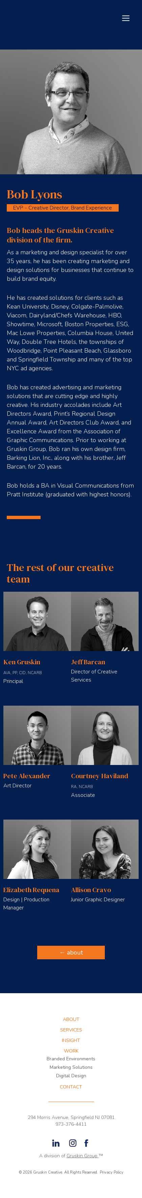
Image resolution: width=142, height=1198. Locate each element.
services (71, 1030)
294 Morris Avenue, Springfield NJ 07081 (71, 1117)
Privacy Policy (111, 1172)
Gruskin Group (83, 1156)
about (71, 1019)
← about (71, 952)
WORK (71, 1051)
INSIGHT (71, 1040)
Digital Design (71, 1076)
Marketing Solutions (71, 1067)
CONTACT (71, 1087)
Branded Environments (71, 1059)
